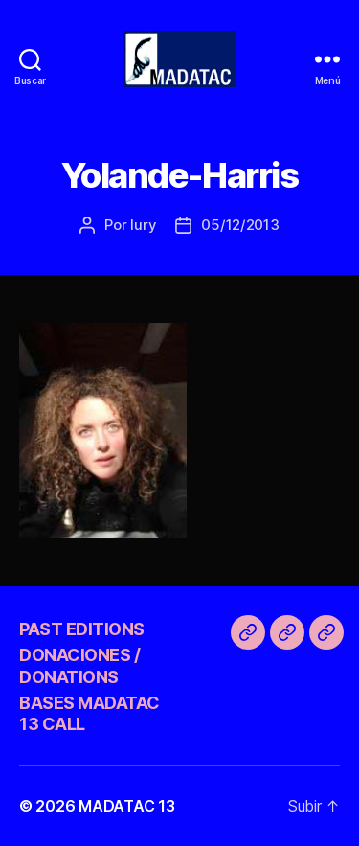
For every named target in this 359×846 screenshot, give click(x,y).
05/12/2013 (240, 225)
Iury (143, 225)
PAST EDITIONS (82, 629)
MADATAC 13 (126, 805)
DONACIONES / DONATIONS (79, 666)
